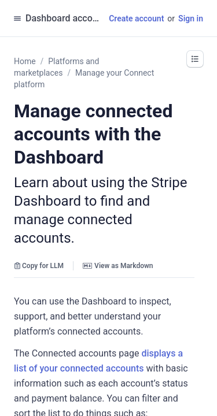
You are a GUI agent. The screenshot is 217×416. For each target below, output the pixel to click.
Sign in (190, 18)
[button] (195, 59)
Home (25, 61)
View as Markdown (118, 265)
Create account (136, 18)
